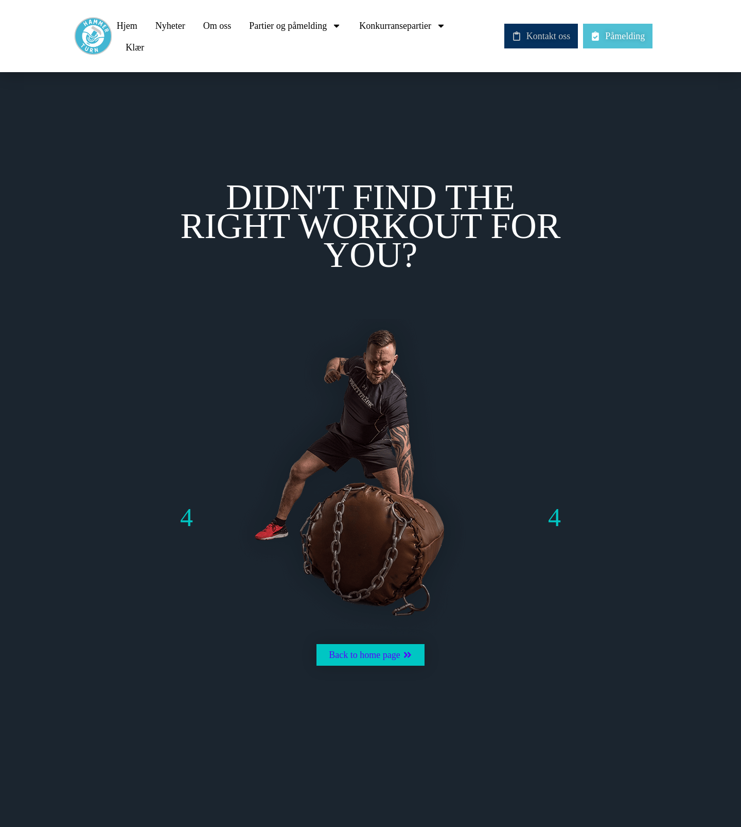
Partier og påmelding (295, 26)
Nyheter (170, 26)
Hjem (127, 26)
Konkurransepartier (402, 26)
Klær (135, 47)
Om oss (217, 26)
